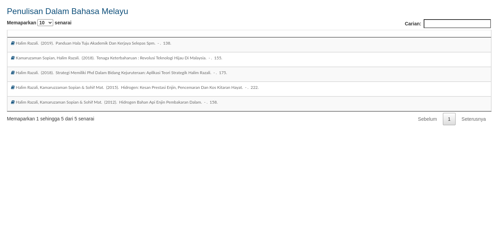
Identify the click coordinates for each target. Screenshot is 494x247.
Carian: (448, 23)
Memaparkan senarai (39, 22)
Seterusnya (473, 119)
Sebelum (427, 119)
